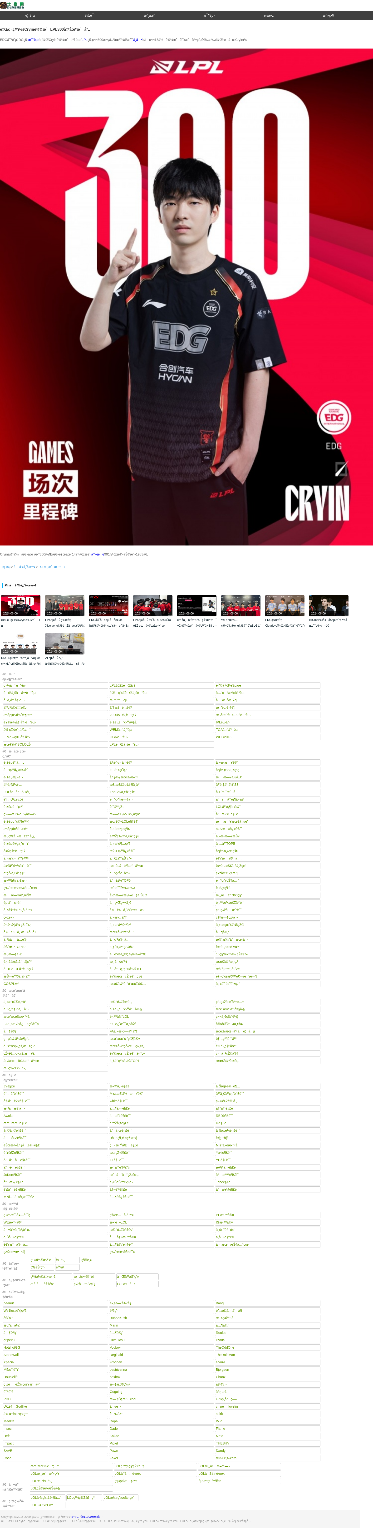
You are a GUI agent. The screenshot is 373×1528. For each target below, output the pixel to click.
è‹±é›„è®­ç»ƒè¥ (16, 843)
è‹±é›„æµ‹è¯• (13, 777)
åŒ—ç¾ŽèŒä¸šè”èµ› (128, 693)
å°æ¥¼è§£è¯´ (228, 1189)
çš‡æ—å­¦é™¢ (121, 1215)
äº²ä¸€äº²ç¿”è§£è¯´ (230, 1094)
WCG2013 (223, 737)
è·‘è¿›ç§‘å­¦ (223, 888)
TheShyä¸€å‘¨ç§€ (122, 792)
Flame (220, 1428)
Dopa (114, 1421)
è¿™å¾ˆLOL (119, 1016)
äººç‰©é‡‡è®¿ (15, 707)
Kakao (114, 1436)
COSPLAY (11, 984)
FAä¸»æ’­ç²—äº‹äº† (123, 1031)
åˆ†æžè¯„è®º (121, 707)
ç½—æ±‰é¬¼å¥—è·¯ (21, 814)
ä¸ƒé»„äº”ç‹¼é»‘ (121, 947)
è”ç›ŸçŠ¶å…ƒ (227, 880)
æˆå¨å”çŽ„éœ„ (124, 1175)
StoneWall (11, 1355)
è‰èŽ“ (116, 1414)
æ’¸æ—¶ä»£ (13, 954)
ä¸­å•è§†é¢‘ (225, 1237)
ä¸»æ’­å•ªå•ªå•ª (120, 925)
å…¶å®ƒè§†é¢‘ (121, 1244)
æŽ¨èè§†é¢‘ (42, 1284)
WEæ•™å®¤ (13, 1222)
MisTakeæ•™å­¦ (227, 1145)
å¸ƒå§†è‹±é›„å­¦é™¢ (18, 910)
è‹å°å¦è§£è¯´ (17, 1160)
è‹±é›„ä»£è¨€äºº (227, 947)
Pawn (114, 1451)
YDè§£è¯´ (223, 1160)
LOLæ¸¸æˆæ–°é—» (52, 567)
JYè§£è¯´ (11, 1086)
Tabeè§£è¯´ (224, 1182)
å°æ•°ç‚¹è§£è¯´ (228, 814)
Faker (114, 1458)
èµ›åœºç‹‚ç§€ (120, 829)
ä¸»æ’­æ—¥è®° (227, 762)
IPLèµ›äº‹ (223, 722)
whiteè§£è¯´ (119, 1101)
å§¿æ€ (222, 1392)
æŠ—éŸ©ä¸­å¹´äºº (17, 976)
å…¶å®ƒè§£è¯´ (121, 1197)
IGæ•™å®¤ (224, 1222)
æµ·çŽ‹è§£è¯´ (120, 1153)
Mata (219, 1436)
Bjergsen (222, 1369)
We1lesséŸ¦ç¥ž (15, 1310)
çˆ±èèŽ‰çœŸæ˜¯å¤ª (22, 1384)
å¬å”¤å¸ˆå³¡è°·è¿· (18, 1230)
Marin (114, 1325)
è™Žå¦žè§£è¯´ (121, 1123)
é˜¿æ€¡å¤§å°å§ (230, 1310)
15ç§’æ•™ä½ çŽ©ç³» (232, 954)
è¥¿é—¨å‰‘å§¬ (121, 1303)
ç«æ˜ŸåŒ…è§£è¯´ (125, 1145)
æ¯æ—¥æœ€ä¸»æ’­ (232, 821)
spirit (219, 1414)
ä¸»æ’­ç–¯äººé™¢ (16, 858)
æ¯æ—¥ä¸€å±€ (229, 777)
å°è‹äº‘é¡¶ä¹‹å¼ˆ (230, 799)
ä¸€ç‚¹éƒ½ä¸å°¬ (16, 1009)
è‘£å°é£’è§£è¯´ (16, 1189)
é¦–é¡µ (30, 15)
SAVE (8, 1451)
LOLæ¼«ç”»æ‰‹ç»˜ (119, 1497)
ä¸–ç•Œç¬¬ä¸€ (120, 902)
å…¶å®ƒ (222, 932)
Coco (7, 1458)
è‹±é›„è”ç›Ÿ (13, 807)
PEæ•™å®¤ (225, 1215)
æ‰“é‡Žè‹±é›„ (121, 1002)
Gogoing (116, 1392)
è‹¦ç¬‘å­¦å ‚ (223, 1138)
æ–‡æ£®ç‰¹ (120, 1384)
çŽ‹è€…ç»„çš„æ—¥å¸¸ (20, 1053)
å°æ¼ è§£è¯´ (15, 1182)
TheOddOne (225, 1347)
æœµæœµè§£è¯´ (17, 1123)
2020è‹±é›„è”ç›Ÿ (123, 715)
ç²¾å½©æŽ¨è (40, 1260)
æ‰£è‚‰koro (226, 1458)
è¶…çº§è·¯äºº (226, 1039)
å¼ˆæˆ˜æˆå (228, 792)
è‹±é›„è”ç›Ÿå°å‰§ (126, 1009)
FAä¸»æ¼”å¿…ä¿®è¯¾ (21, 1024)
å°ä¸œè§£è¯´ (121, 1130)
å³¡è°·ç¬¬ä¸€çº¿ (227, 770)
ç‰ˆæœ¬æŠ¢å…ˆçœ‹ (20, 888)
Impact (9, 1443)
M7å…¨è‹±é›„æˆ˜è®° (19, 1197)
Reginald (116, 1355)
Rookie (221, 1333)
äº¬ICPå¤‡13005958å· (87, 1516)
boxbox (115, 1377)
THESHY (222, 1443)
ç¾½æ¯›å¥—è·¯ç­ (18, 1215)
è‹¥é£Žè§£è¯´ (14, 1153)
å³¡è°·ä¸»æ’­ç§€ (227, 851)
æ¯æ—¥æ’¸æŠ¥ (17, 895)
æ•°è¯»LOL (118, 1222)
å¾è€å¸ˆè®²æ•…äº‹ (127, 910)
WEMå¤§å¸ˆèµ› (121, 730)
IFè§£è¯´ (222, 1123)
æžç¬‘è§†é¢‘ (84, 1276)
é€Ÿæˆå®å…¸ (229, 858)
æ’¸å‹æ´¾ (118, 961)
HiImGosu (117, 1340)
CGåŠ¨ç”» (37, 1267)
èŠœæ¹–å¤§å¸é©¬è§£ (22, 1145)
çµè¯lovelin (227, 1406)
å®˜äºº (8, 1318)
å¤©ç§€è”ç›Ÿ (15, 851)
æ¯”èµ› (209, 15)
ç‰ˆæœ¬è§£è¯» (122, 1252)
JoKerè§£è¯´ (13, 1175)
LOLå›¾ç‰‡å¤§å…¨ (45, 1497)
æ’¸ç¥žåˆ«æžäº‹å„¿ (19, 836)
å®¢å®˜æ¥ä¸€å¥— (231, 1024)
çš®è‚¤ (86, 1260)
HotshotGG (12, 1347)
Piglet (114, 1443)
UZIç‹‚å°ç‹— (226, 1399)
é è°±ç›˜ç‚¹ (118, 770)
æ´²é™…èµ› (119, 700)
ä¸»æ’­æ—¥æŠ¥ (228, 836)
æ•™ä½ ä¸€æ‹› (15, 880)
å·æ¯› (115, 1406)
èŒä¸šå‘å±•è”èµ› (20, 693)
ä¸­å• (137, 40)
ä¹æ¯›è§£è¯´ (120, 1116)
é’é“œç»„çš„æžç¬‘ (19, 1046)
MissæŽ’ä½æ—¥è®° (126, 1094)
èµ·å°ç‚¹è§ (14, 902)
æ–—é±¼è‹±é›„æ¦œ (125, 814)
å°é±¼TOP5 (120, 880)
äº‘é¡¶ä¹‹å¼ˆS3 (227, 784)
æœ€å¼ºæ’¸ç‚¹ (227, 961)
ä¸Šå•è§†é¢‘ (14, 1237)
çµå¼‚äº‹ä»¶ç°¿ (17, 1039)
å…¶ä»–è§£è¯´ (121, 1108)
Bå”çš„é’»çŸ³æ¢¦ (123, 1138)
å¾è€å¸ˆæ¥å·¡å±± (21, 932)
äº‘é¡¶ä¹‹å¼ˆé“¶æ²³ (18, 715)
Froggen (116, 1362)
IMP (219, 1421)
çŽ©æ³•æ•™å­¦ (14, 1252)
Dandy (220, 1451)
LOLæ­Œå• (126, 1284)
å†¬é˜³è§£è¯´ (120, 1189)
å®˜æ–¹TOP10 (14, 947)
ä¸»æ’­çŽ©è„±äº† (16, 1002)
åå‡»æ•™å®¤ (123, 1237)
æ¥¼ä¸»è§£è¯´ (227, 1167)
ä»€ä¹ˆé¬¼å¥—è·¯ (17, 866)
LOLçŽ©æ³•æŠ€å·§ (45, 1488)
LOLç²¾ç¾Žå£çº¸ (81, 1497)
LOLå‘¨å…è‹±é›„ (128, 1473)
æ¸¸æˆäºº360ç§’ (229, 895)
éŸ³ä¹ (61, 1267)
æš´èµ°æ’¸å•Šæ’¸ (228, 969)
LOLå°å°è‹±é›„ (17, 792)
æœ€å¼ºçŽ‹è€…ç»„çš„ (127, 1046)
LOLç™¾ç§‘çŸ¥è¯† (129, 1466)
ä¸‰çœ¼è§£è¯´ (228, 1130)
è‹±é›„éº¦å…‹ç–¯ (16, 762)
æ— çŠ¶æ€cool (123, 1399)
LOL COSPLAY (41, 1505)
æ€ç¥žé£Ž (224, 1318)
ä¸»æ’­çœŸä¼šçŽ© (230, 925)
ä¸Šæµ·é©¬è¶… (228, 1086)
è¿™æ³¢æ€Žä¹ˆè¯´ (230, 902)
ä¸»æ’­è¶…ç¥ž (120, 843)
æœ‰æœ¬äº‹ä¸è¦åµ (235, 1031)
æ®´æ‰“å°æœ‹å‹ (232, 939)
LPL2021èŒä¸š (122, 685)
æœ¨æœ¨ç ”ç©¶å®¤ (125, 1039)
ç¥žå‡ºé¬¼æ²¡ (227, 873)
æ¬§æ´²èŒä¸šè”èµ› (233, 715)
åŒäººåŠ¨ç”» (121, 858)
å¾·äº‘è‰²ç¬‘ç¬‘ (16, 1414)
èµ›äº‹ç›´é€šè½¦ (210, 1481)
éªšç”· (114, 1310)
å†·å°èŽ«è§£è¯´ (17, 1101)
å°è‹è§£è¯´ (14, 1167)
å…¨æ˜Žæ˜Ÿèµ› (227, 700)
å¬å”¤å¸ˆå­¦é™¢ (24, 567)
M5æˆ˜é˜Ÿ (11, 1369)
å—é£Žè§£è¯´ (15, 1138)
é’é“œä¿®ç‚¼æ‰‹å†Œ (128, 954)
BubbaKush (118, 1318)
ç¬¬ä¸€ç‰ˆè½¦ (227, 1016)
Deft (7, 1436)
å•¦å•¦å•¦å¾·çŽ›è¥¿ (17, 925)
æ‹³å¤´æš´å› (14, 1108)
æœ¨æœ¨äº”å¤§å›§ (230, 1009)
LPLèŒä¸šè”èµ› (124, 744)
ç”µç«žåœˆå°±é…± (230, 1002)
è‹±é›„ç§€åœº (226, 1046)
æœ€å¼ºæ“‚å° (122, 932)
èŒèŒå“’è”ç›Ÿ (19, 969)
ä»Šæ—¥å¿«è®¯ (229, 829)
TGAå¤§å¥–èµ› (227, 730)
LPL (85, 40)
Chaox (220, 1377)
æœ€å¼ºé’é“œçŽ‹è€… (128, 984)
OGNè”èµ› (119, 737)
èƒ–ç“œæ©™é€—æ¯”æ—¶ (236, 976)
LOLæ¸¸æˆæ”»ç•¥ (44, 1473)
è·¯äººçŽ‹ (116, 807)
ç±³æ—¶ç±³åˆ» (227, 917)
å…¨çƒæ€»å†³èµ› (230, 693)
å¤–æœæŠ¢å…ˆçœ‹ (232, 1244)
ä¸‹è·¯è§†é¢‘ (225, 1230)
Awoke (9, 1116)
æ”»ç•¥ (328, 15)
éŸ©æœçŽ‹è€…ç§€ (126, 976)
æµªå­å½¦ (12, 1325)
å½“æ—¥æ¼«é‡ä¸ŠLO (128, 895)
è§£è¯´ (90, 15)
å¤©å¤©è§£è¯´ (15, 1130)
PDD (7, 1399)
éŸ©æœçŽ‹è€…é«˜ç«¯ (128, 1053)
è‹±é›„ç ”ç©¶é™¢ (16, 821)
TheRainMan (225, 1355)
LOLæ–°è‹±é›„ (41, 1481)
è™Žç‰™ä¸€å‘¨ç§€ (124, 836)
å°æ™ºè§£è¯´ (227, 1175)
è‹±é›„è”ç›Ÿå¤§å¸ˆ (124, 722)
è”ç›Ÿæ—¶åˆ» (121, 799)
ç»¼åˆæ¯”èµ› (15, 685)
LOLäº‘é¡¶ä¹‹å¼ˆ (228, 807)
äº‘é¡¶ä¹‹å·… (13, 784)
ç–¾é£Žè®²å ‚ (226, 1101)
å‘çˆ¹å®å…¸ (120, 939)
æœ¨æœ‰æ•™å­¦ (17, 1016)
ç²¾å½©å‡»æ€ (42, 1276)
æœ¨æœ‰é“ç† (44, 1466)
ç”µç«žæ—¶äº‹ (126, 1481)
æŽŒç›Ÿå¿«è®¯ (122, 851)
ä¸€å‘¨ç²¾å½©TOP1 (124, 1061)
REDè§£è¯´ (224, 1116)
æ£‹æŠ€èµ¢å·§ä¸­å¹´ (125, 784)
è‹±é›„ (269, 15)
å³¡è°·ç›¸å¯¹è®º (121, 762)
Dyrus (220, 1340)
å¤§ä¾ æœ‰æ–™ (124, 777)
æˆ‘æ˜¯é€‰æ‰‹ (122, 888)
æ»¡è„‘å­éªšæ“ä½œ (126, 866)
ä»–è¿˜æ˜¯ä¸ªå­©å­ (124, 1024)
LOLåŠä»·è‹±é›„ (212, 1473)
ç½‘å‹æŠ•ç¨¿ (85, 1284)
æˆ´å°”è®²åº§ (119, 1167)
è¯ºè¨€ (8, 1392)
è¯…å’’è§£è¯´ (14, 1094)
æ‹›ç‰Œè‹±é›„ (15, 1068)
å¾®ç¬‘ (221, 1384)
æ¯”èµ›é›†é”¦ (225, 707)
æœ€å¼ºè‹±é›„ (227, 1061)
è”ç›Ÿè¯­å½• (120, 873)
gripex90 (10, 1340)
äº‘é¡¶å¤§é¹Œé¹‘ (16, 829)
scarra (220, 1362)
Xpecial (9, 1362)
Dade (114, 1428)
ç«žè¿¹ (9, 917)
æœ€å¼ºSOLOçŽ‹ (17, 744)
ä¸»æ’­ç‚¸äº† (118, 917)
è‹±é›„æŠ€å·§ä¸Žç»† (231, 866)
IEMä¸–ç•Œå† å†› (17, 737)
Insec (7, 1428)
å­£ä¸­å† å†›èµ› (14, 700)
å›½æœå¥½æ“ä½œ (21, 1061)
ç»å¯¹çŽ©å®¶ (227, 1053)
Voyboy (115, 1347)
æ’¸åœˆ (149, 15)
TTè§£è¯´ (117, 1160)
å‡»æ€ (97, 554)
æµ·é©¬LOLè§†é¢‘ (124, 821)
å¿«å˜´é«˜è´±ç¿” (228, 984)
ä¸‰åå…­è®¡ (16, 939)
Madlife (9, 1421)
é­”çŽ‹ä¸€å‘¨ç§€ (14, 873)
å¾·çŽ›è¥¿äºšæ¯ (17, 730)
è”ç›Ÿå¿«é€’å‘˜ (16, 770)
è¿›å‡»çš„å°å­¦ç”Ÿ (18, 961)
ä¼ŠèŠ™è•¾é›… (123, 1182)
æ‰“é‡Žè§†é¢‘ (121, 1230)
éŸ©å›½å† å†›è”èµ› (20, 722)
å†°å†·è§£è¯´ (226, 1108)
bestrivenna (118, 1369)
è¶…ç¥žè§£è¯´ (15, 799)
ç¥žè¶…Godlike (15, 1406)
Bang (220, 1303)
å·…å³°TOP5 (225, 843)
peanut (9, 1303)
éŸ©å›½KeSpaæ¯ (230, 685)
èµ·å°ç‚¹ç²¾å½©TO (125, 969)
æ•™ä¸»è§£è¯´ (121, 1086)
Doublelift (10, 1377)
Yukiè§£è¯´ (224, 1153)
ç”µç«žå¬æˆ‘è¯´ (229, 910)
